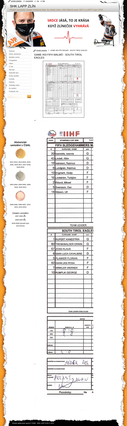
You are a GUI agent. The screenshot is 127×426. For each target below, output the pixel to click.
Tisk (43, 1)
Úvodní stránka (41, 50)
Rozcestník (29, 1)
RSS (38, 1)
